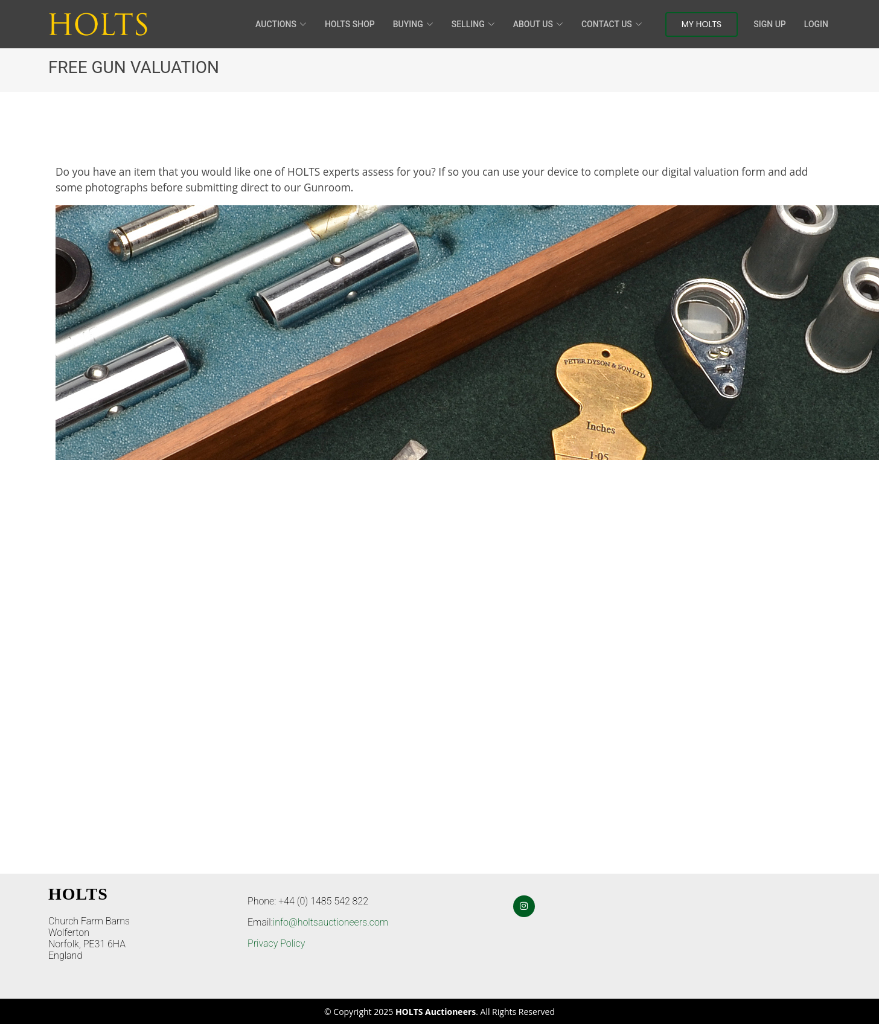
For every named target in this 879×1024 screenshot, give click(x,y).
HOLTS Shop (350, 24)
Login (816, 24)
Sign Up (769, 24)
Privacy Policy (276, 943)
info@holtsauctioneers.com (330, 922)
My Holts (702, 24)
